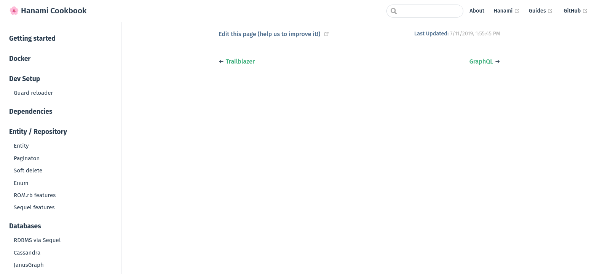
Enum (21, 183)
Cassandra (27, 252)
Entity (21, 145)
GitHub (575, 11)
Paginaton (27, 158)
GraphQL (481, 61)
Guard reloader (33, 92)
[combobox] (424, 11)
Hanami (506, 11)
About (476, 11)
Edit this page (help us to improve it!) (269, 34)
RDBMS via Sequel (37, 240)
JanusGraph (29, 264)
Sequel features (34, 207)
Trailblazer (240, 61)
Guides (541, 11)
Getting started (32, 39)
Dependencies (31, 112)
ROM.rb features (35, 195)
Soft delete (28, 170)
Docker (19, 59)
